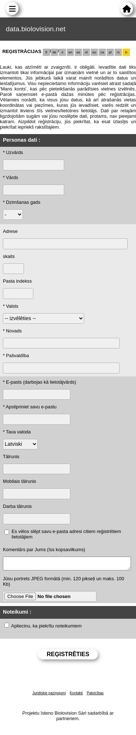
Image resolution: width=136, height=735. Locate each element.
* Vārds (10, 177)
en (70, 52)
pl (110, 52)
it (62, 52)
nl (86, 52)
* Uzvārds (13, 152)
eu (94, 52)
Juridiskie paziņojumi (49, 695)
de (54, 52)
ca (102, 52)
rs (118, 52)
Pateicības (95, 695)
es (78, 52)
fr (46, 52)
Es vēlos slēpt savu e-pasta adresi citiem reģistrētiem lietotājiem (66, 534)
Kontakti (76, 695)
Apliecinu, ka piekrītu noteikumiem (46, 628)
